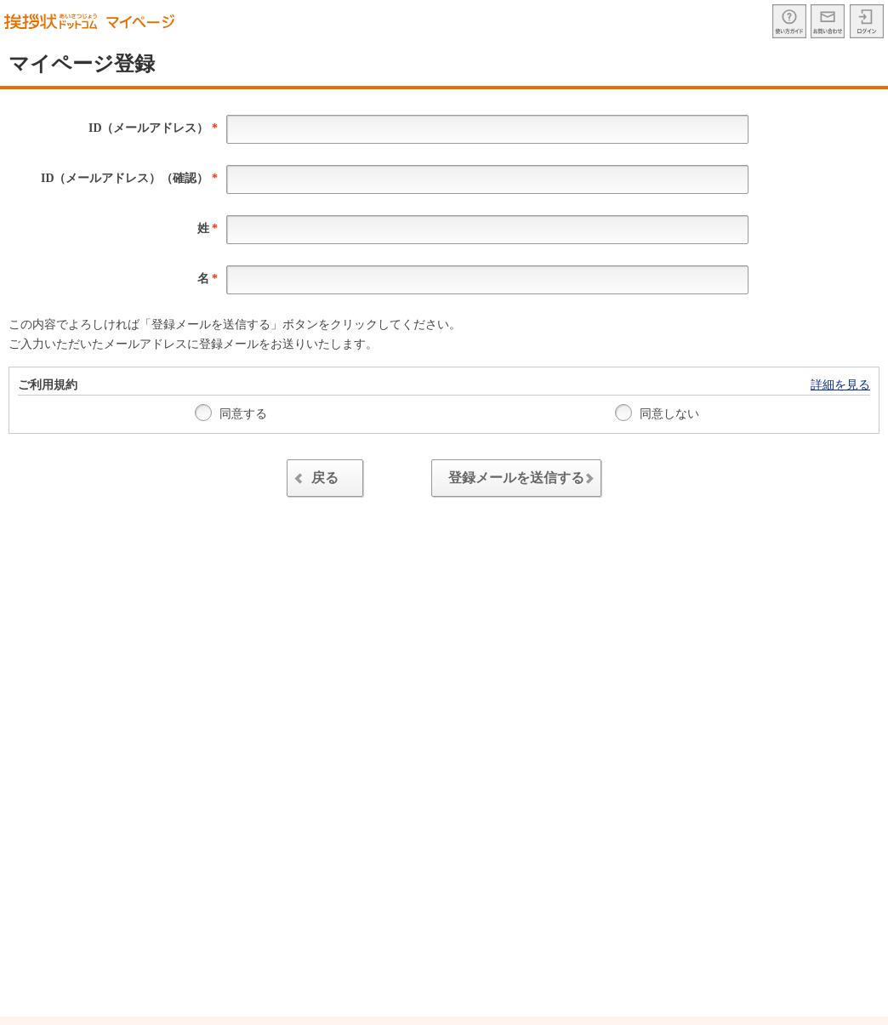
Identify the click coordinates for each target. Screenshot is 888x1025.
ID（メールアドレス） (153, 128)
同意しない (657, 412)
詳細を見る (840, 385)
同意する (231, 412)
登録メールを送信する (524, 480)
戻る (314, 480)
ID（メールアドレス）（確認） (129, 178)
